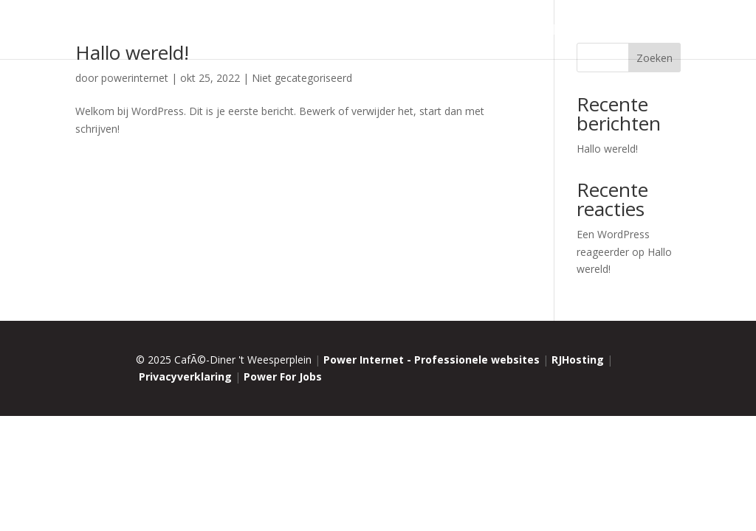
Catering (457, 31)
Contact (658, 31)
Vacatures (537, 31)
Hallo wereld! (607, 149)
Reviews (600, 31)
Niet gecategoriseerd (302, 78)
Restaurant (348, 31)
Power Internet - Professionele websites (431, 360)
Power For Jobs (283, 376)
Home (289, 31)
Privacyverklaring (185, 376)
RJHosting (577, 360)
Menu (407, 31)
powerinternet (134, 78)
